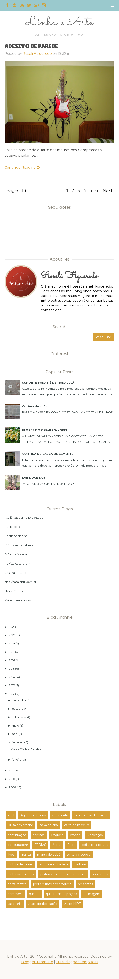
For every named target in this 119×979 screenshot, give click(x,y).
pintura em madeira (53, 864)
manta (26, 855)
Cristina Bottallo (16, 572)
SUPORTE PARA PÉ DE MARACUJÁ (48, 382)
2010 (12, 779)
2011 (11, 770)
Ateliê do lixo (14, 526)
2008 (12, 787)
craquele (57, 835)
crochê (75, 835)
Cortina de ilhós (34, 406)
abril (15, 734)
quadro (34, 894)
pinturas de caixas (21, 874)
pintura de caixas (20, 864)
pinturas (80, 864)
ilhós (11, 855)
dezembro (19, 700)
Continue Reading (22, 167)
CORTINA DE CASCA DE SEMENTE (47, 454)
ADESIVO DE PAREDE (31, 46)
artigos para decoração (91, 815)
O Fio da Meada (16, 554)
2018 (12, 643)
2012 (12, 694)
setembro (19, 717)
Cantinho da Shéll (17, 536)
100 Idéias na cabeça (19, 545)
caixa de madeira (76, 825)
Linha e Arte (59, 22)
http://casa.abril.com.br (20, 582)
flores (57, 845)
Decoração (95, 835)
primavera (15, 894)
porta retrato (17, 884)
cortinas (38, 835)
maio (15, 725)
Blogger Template (37, 962)
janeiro (17, 759)
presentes (85, 884)
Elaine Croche (14, 591)
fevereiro (18, 742)
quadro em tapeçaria (61, 894)
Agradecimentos (33, 815)
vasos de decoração (42, 904)
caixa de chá (49, 825)
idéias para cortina (95, 845)
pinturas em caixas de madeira (62, 874)
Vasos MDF (72, 904)
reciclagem (92, 894)
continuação (17, 835)
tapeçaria (14, 904)
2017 (12, 651)
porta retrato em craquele (52, 884)
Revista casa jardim (18, 563)
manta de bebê (48, 855)
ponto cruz (100, 874)
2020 (12, 635)
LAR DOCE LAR (33, 477)
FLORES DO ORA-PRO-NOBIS (44, 430)
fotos (71, 845)
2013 (12, 685)
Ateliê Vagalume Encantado (24, 517)
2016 (12, 660)
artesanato (60, 815)
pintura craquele (79, 855)
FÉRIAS (40, 845)
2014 (12, 677)
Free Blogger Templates (77, 962)
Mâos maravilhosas (18, 600)
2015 (12, 668)
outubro (17, 708)
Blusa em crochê (20, 825)
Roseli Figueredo (37, 54)
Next (107, 190)
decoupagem (18, 845)
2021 (12, 626)
